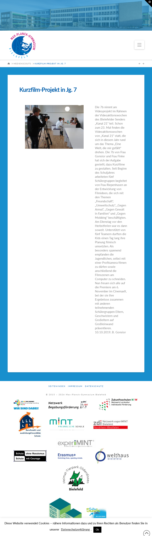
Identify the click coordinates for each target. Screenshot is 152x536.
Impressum (75, 386)
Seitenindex (56, 386)
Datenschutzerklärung (75, 529)
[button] (139, 44)
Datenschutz (94, 386)
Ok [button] (97, 529)
